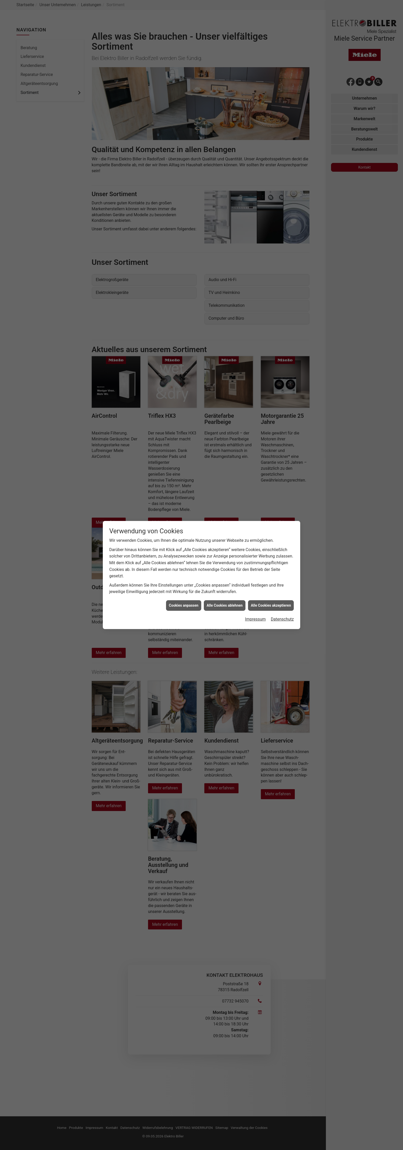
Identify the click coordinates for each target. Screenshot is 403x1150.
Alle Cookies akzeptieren (271, 605)
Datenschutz (282, 619)
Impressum (255, 619)
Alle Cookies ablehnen (225, 605)
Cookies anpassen (183, 605)
